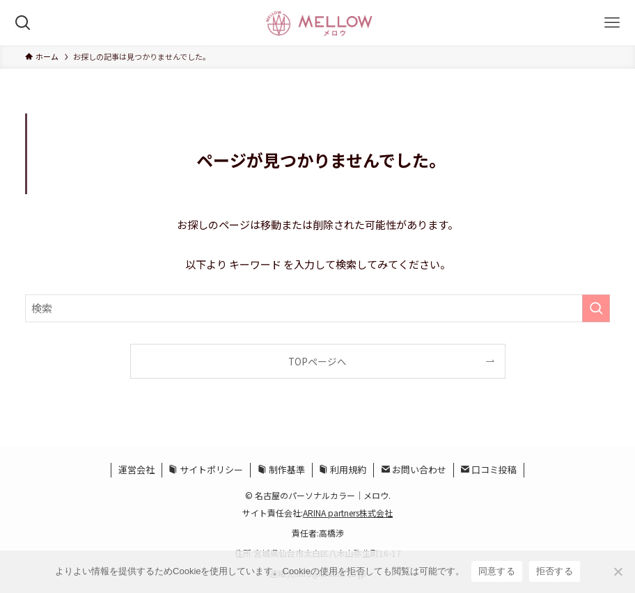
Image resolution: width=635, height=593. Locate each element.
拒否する (554, 571)
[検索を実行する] (596, 308)
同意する (496, 571)
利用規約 (342, 469)
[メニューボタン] (612, 22)
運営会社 (136, 469)
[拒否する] (618, 571)
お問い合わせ (413, 469)
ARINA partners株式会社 (348, 513)
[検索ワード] (317, 308)
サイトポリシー (205, 469)
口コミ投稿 (488, 469)
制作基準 (281, 469)
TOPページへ (317, 361)
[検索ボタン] (22, 22)
